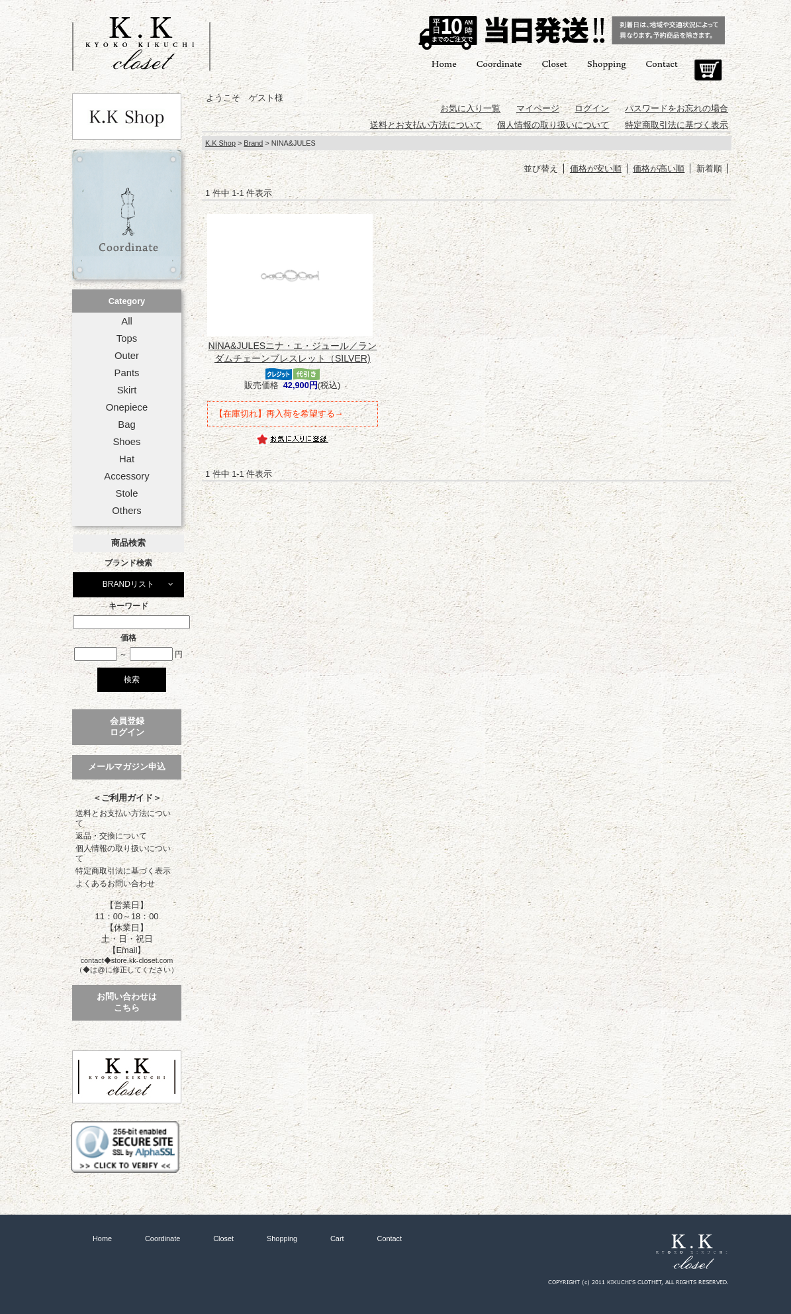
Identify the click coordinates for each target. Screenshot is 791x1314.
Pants (127, 373)
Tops (126, 338)
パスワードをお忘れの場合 (676, 108)
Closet (554, 63)
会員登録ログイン (127, 726)
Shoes (126, 441)
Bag (126, 424)
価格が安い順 (596, 169)
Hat (126, 459)
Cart (708, 70)
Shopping (606, 63)
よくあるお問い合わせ (115, 883)
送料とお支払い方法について (123, 818)
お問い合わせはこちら (127, 1002)
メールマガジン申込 (126, 767)
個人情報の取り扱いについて (123, 853)
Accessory (126, 476)
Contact (662, 63)
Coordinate (499, 63)
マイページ (537, 108)
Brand (253, 143)
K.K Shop (220, 143)
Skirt (127, 390)
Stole (127, 493)
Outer (127, 355)
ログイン (592, 108)
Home (444, 63)
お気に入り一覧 (470, 108)
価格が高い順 (658, 169)
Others (127, 510)
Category (127, 301)
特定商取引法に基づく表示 (123, 871)
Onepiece (127, 407)
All (126, 321)
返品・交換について (111, 836)
